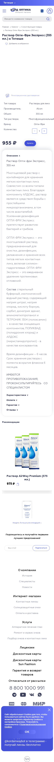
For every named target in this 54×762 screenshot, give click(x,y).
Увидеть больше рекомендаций (26, 523)
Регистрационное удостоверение (25, 95)
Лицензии (27, 647)
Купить (30, 143)
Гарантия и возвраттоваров (27, 672)
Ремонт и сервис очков (27, 633)
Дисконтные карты (27, 653)
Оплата (10, 400)
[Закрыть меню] (49, 710)
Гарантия (11, 405)
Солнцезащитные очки (27, 607)
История (27, 576)
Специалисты (27, 581)
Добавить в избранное (19, 44)
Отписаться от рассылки (27, 680)
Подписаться (41, 548)
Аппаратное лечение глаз (27, 627)
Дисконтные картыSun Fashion (27, 662)
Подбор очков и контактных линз (27, 638)
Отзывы (11, 410)
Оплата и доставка (27, 613)
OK (27, 732)
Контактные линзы (27, 602)
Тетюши (8, 3)
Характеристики (16, 395)
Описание (12, 156)
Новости (27, 587)
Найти (48, 19)
